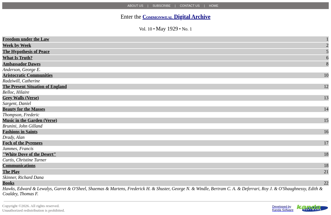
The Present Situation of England (35, 86)
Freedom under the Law (26, 39)
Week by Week (17, 45)
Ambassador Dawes (21, 64)
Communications (19, 165)
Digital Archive (176, 17)
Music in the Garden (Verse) (30, 120)
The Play (11, 171)
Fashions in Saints (20, 131)
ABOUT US (135, 5)
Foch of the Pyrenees (22, 143)
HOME (213, 5)
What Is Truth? (17, 57)
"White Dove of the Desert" (29, 154)
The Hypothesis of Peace (26, 51)
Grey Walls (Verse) (21, 97)
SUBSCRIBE (162, 5)
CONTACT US (190, 5)
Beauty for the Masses (24, 109)
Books (8, 183)
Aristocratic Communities (28, 75)
